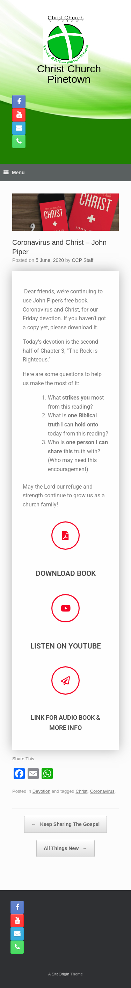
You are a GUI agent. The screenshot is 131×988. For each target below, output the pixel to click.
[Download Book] (65, 535)
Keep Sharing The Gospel (65, 824)
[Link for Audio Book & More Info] (65, 680)
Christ (81, 791)
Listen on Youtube (65, 646)
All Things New (65, 848)
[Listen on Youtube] (65, 608)
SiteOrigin (61, 974)
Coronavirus (102, 791)
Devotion (41, 791)
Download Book (66, 573)
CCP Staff (83, 260)
